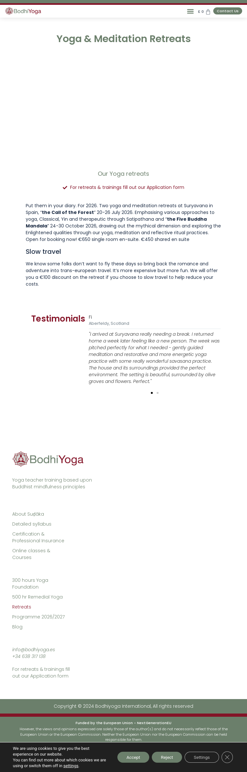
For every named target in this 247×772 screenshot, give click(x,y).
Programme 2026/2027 (38, 617)
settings (77, 765)
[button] (190, 11)
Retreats (21, 607)
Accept (129, 757)
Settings (201, 757)
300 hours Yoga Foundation (30, 583)
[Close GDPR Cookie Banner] (227, 757)
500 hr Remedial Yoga (37, 597)
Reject (164, 757)
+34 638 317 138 (29, 656)
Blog (17, 627)
